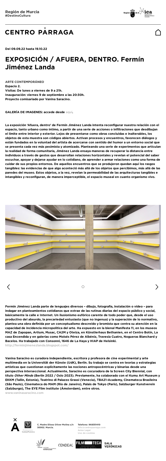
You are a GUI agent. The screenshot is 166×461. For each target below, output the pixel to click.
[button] (17, 285)
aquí (69, 112)
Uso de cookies (86, 433)
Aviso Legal (84, 430)
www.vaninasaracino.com (24, 392)
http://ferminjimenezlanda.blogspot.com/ (37, 345)
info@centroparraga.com (92, 427)
